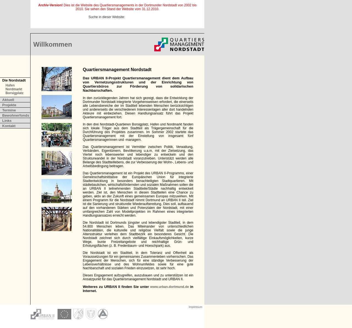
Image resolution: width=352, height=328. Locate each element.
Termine (9, 110)
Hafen (10, 85)
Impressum (195, 307)
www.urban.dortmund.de (169, 287)
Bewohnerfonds (15, 115)
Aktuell (8, 100)
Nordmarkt (14, 89)
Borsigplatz (14, 93)
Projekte (9, 105)
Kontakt (8, 126)
